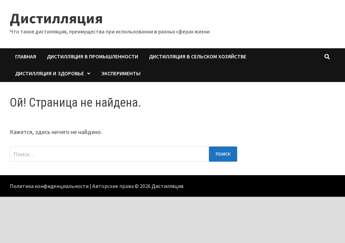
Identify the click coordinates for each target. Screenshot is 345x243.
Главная (25, 56)
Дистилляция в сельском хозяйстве (197, 56)
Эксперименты (120, 73)
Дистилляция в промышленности (92, 56)
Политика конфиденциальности (49, 186)
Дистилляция (56, 18)
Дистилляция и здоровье (49, 73)
